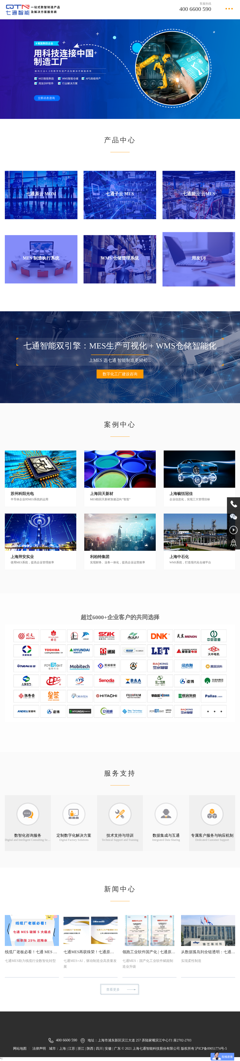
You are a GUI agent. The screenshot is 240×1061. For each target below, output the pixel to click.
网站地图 (20, 1048)
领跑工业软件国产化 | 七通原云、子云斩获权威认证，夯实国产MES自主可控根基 (131, 952)
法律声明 (39, 1048)
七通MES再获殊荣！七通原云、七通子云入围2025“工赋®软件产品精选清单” (72, 952)
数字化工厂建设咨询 (202, 374)
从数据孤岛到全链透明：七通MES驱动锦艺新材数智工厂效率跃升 (189, 952)
